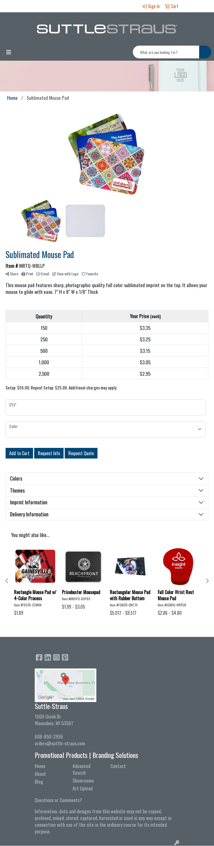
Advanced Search (81, 769)
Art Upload (83, 788)
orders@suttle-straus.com (60, 743)
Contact (118, 765)
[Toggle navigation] (9, 52)
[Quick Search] (166, 52)
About (40, 773)
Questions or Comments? (58, 800)
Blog (39, 781)
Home (40, 765)
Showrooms (83, 780)
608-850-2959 (49, 736)
